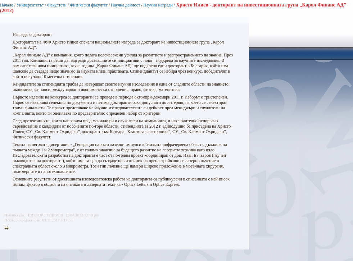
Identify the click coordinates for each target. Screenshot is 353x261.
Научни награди (158, 5)
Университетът (30, 5)
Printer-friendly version (8, 228)
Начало (6, 5)
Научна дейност (125, 5)
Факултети (57, 5)
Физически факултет (89, 5)
